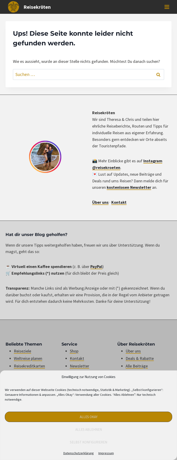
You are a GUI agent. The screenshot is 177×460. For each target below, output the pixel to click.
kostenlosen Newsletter (129, 187)
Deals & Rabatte (140, 358)
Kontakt (119, 202)
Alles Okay (88, 417)
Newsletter (79, 366)
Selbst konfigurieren (88, 442)
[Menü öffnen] (166, 7)
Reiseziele (22, 351)
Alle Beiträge (137, 366)
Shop (74, 351)
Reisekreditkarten (29, 366)
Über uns (100, 202)
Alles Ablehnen (88, 429)
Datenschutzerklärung (78, 453)
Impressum (106, 453)
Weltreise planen (28, 358)
